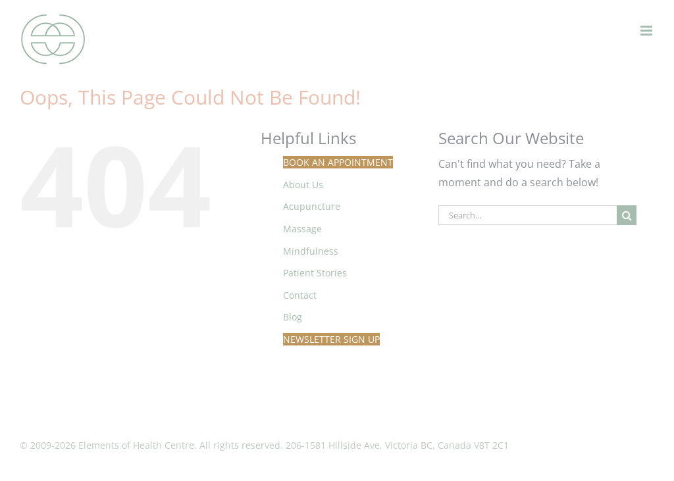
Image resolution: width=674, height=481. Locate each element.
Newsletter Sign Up (331, 339)
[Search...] (527, 215)
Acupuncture (311, 206)
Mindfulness (310, 251)
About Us (303, 184)
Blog (292, 317)
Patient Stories (315, 272)
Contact (300, 295)
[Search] (626, 215)
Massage (302, 228)
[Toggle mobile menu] (647, 31)
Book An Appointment (338, 162)
